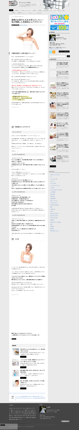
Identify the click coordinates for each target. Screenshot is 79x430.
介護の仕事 (52, 196)
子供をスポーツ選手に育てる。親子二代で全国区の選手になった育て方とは (62, 94)
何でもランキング (53, 202)
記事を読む (23, 356)
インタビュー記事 (53, 178)
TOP (11, 10)
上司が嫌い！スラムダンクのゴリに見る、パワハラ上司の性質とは (62, 157)
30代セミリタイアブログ (26, 10)
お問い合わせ (39, 12)
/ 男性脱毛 (16, 417)
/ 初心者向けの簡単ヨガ (27, 413)
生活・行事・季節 (53, 217)
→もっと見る (53, 166)
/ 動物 (33, 413)
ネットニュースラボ (24, 2)
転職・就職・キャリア (48, 10)
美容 (51, 224)
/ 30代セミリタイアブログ (14, 408)
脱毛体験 (52, 226)
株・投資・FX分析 (54, 215)
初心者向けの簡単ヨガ (23, 25)
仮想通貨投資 (53, 198)
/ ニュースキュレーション (18, 410)
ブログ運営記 (12, 12)
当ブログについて (31, 12)
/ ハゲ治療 (25, 410)
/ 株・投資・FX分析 (29, 415)
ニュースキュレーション (55, 185)
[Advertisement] (21, 116)
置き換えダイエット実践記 (55, 222)
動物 (51, 207)
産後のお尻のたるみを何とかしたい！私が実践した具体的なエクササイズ (19, 423)
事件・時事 (52, 194)
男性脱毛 (40, 10)
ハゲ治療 (52, 187)
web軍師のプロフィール (21, 12)
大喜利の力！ (17, 10)
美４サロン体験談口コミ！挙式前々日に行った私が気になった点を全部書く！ (62, 84)
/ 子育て (15, 415)
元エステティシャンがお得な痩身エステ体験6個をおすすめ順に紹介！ (63, 104)
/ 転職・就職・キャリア (17, 419)
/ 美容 (30, 417)
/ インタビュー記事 (24, 408)
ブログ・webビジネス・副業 (59, 10)
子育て (51, 211)
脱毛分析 (34, 10)
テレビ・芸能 (53, 183)
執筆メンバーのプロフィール (56, 48)
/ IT (20, 408)
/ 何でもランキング (19, 413)
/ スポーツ (30, 408)
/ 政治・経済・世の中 (21, 415)
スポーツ (52, 181)
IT (50, 176)
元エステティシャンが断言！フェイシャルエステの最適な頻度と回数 (62, 124)
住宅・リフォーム (53, 200)
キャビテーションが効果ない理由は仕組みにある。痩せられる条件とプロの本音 (62, 114)
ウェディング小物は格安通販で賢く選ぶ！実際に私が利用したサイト (29, 396)
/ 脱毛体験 (33, 417)
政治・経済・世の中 (54, 213)
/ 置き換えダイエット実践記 (23, 417)
